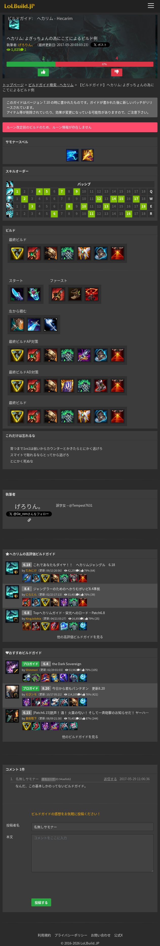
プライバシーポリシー (70, 935)
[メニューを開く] (152, 5)
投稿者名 (12, 825)
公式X (118, 935)
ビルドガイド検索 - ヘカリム (51, 84)
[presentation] (69, 885)
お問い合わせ (101, 935)
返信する (110, 778)
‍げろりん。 (26, 44)
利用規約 (44, 935)
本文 (9, 836)
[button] (43, 72)
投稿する (41, 902)
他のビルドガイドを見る (80, 736)
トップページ (13, 84)
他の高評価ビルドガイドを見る (80, 636)
